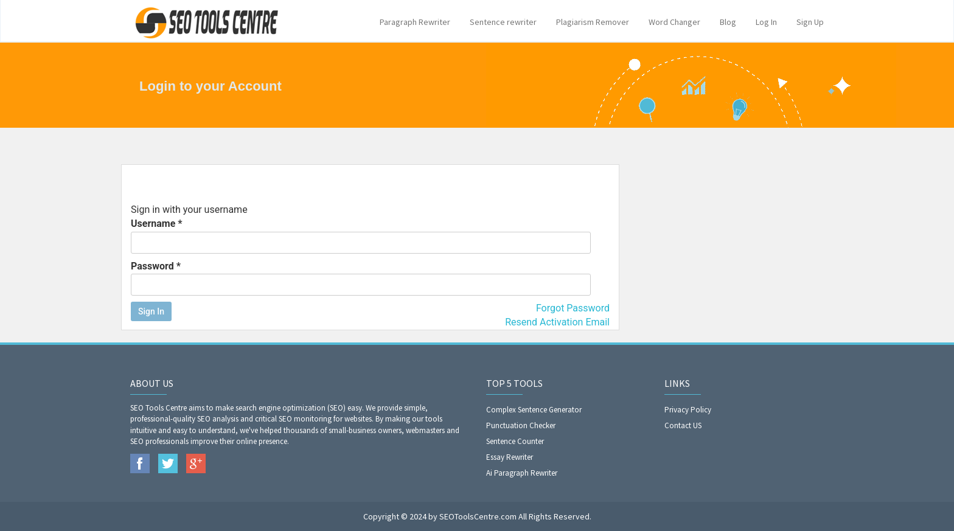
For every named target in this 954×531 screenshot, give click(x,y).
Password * (361, 278)
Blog (728, 21)
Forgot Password (573, 308)
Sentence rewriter (503, 21)
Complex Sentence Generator (534, 409)
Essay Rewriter (509, 457)
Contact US (683, 425)
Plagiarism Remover (592, 21)
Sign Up (810, 21)
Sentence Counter (515, 441)
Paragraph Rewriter (415, 21)
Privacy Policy (687, 409)
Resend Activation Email (557, 322)
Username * (361, 236)
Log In (766, 21)
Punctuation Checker (520, 425)
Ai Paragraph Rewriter (521, 473)
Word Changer (674, 21)
